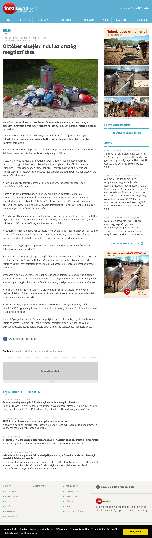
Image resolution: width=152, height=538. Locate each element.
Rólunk (69, 501)
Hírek (7, 20)
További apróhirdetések (124, 243)
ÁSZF (67, 506)
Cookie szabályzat (74, 511)
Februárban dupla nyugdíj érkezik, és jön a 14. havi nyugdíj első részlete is (43, 402)
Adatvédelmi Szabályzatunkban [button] (21, 533)
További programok (125, 133)
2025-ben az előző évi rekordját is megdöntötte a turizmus (35, 421)
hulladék (16, 351)
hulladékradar (48, 351)
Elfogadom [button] (135, 531)
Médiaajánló (71, 486)
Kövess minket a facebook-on (117, 487)
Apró (105, 20)
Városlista (35, 8)
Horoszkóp (141, 20)
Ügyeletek (121, 20)
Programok (88, 20)
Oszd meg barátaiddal (22, 339)
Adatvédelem (71, 491)
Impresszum (71, 496)
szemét (61, 351)
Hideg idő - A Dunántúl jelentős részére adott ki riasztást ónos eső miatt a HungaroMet (50, 440)
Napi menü (40, 486)
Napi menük (66, 20)
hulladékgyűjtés (31, 351)
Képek (23, 20)
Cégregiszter (44, 20)
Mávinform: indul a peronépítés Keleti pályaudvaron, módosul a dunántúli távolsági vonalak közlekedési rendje (49, 457)
